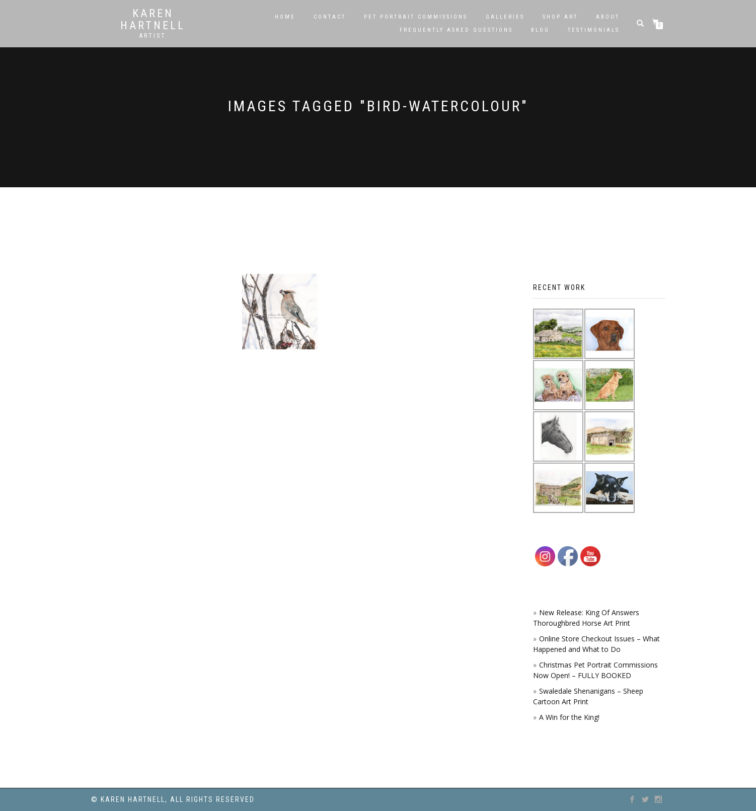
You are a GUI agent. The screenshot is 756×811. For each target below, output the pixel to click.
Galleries (505, 17)
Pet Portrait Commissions (416, 17)
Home (285, 17)
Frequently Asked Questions (456, 30)
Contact (330, 17)
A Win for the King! (569, 717)
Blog (540, 30)
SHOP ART (560, 17)
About (608, 17)
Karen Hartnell (152, 20)
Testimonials (594, 30)
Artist (152, 35)
